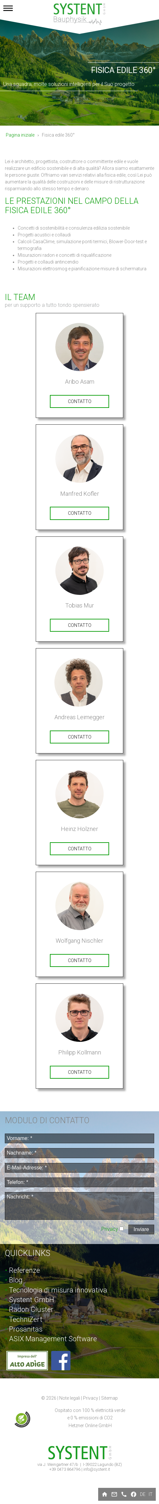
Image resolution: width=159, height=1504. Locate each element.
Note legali (69, 1398)
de (142, 1494)
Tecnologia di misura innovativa (58, 1290)
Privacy (110, 1229)
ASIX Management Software (53, 1339)
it (151, 1494)
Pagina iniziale (20, 135)
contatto (79, 401)
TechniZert (25, 1319)
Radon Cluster (31, 1309)
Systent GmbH (31, 1300)
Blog (16, 1280)
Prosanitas (25, 1329)
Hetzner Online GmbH (90, 1425)
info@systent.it (96, 1469)
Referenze (24, 1270)
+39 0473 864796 (65, 1469)
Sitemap (109, 1398)
